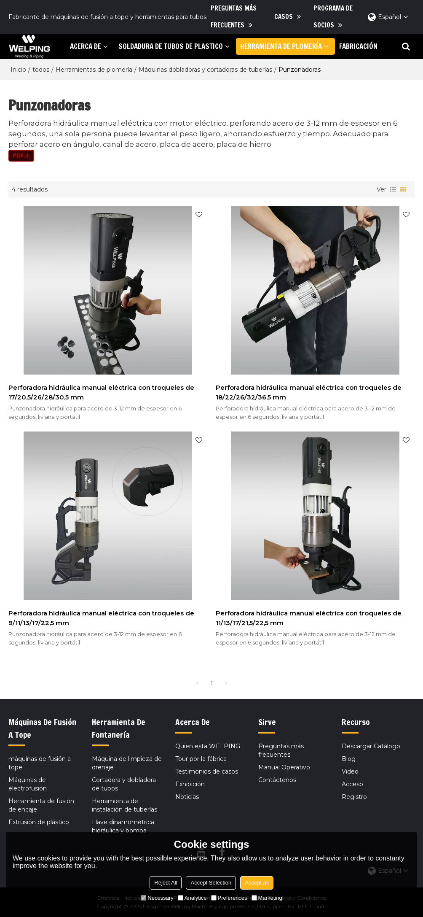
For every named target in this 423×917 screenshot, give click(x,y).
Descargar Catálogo (371, 746)
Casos (283, 16)
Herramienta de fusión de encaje (41, 805)
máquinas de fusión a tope (39, 763)
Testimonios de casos (206, 771)
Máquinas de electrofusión (27, 784)
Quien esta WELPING (207, 746)
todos (40, 69)
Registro (354, 797)
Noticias (187, 797)
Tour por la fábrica (201, 759)
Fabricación (358, 46)
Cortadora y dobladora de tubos (124, 784)
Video (350, 771)
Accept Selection (210, 882)
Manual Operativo (284, 767)
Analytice (192, 898)
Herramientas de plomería (94, 69)
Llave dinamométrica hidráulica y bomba (123, 826)
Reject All (165, 882)
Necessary (157, 898)
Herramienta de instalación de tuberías (124, 805)
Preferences (229, 898)
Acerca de (85, 46)
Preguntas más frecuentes (234, 17)
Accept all (256, 882)
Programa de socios (333, 17)
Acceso (352, 784)
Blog (349, 759)
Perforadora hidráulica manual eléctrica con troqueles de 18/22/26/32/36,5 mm (309, 392)
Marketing (267, 898)
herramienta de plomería (281, 46)
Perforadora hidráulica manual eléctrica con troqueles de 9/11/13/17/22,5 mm (101, 618)
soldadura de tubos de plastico (170, 46)
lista (393, 189)
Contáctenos (277, 780)
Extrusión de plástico (38, 822)
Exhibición (190, 784)
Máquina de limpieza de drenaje (127, 763)
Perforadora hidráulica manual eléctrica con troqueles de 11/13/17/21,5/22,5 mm (309, 618)
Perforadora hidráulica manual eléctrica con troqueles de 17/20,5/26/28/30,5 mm (101, 392)
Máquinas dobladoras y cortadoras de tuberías (205, 69)
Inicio (18, 69)
